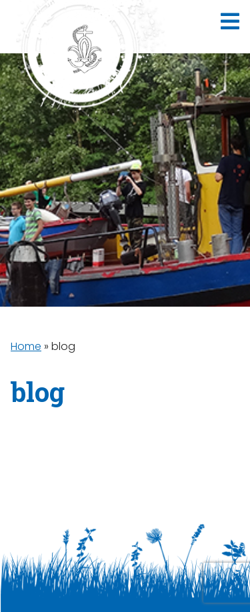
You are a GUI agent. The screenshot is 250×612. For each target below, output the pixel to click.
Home (26, 346)
